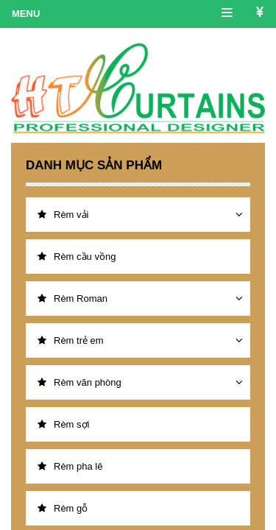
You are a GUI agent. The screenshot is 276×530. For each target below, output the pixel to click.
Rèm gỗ (63, 508)
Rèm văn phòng (79, 382)
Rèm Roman (72, 298)
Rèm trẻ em (71, 340)
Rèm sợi (63, 424)
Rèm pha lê (70, 466)
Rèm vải (63, 214)
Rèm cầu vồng (77, 256)
